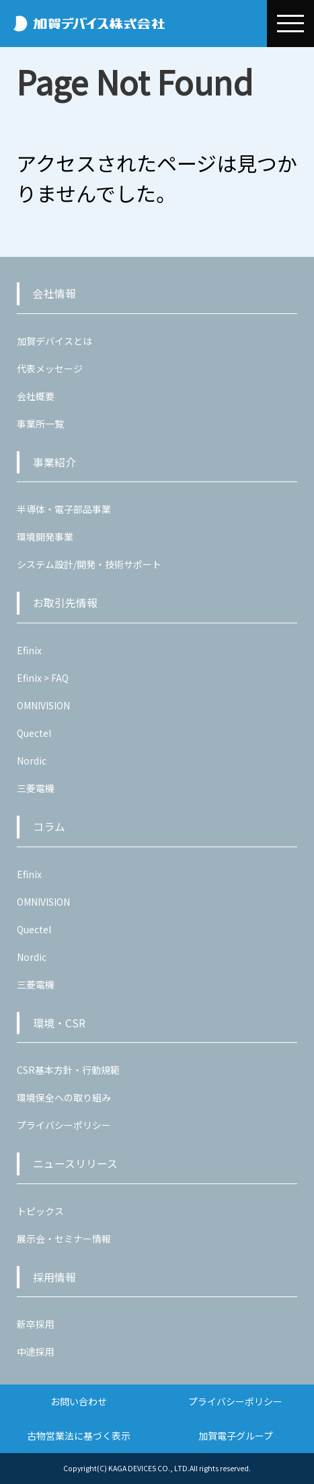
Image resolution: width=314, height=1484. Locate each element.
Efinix (29, 650)
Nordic (31, 760)
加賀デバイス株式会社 (135, 23)
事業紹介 (54, 462)
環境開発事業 (45, 536)
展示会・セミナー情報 (64, 1238)
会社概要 (35, 396)
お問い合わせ (78, 1401)
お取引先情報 (65, 603)
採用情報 (54, 1277)
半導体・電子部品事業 (64, 509)
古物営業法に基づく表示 (78, 1435)
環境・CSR (59, 1023)
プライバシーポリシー (64, 1125)
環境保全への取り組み (64, 1097)
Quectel (34, 733)
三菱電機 (35, 788)
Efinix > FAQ (43, 678)
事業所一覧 (40, 423)
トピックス (40, 1211)
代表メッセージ (50, 368)
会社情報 (54, 293)
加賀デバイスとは (54, 341)
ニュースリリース (75, 1163)
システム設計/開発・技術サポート (89, 564)
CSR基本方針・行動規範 (68, 1070)
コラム (49, 826)
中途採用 (35, 1351)
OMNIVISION (43, 705)
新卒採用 (35, 1324)
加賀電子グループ (235, 1435)
